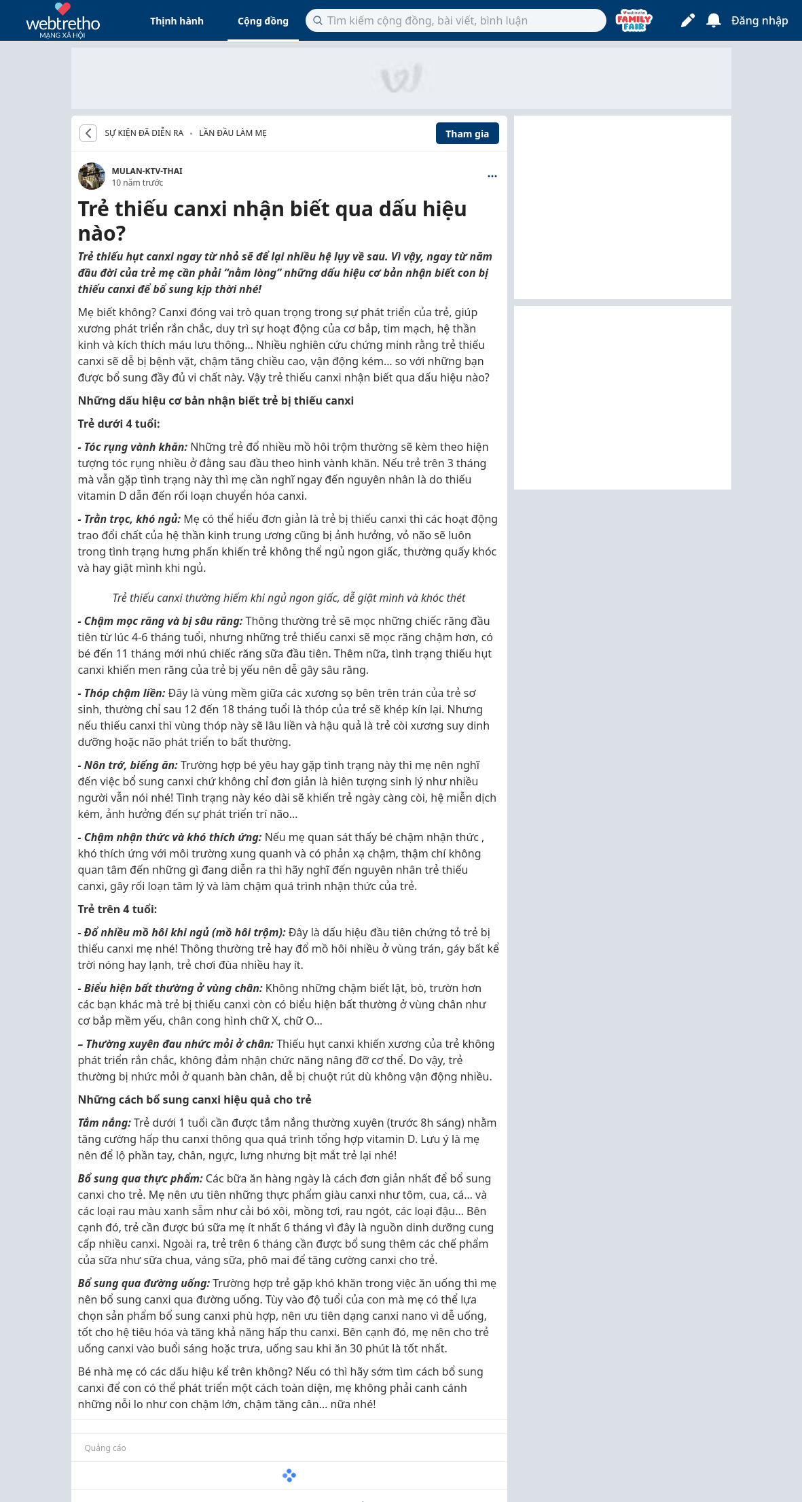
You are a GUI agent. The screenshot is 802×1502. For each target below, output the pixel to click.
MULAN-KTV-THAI (147, 171)
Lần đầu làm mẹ (233, 133)
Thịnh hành (177, 20)
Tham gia (467, 133)
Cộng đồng (263, 20)
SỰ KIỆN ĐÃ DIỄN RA (144, 133)
